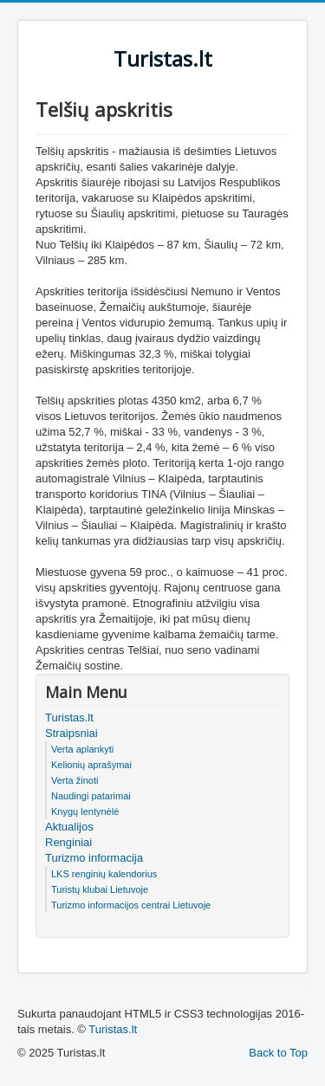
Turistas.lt (69, 717)
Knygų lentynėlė (85, 811)
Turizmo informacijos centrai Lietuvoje (131, 905)
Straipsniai (71, 733)
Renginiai (68, 842)
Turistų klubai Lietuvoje (99, 889)
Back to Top (278, 1052)
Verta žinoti (74, 780)
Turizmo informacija (94, 857)
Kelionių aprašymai (91, 765)
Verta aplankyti (82, 749)
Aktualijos (69, 826)
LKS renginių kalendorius (104, 874)
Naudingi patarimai (91, 796)
